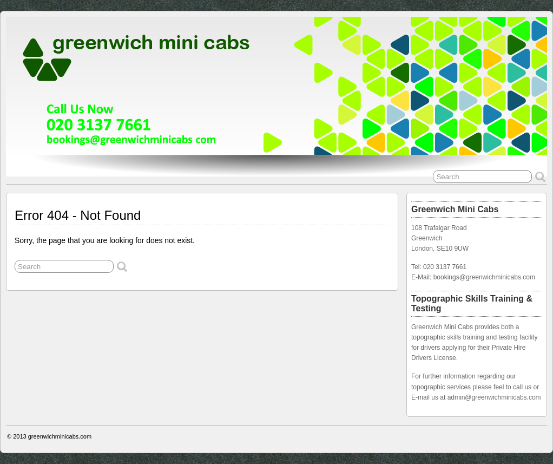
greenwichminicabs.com (59, 436)
